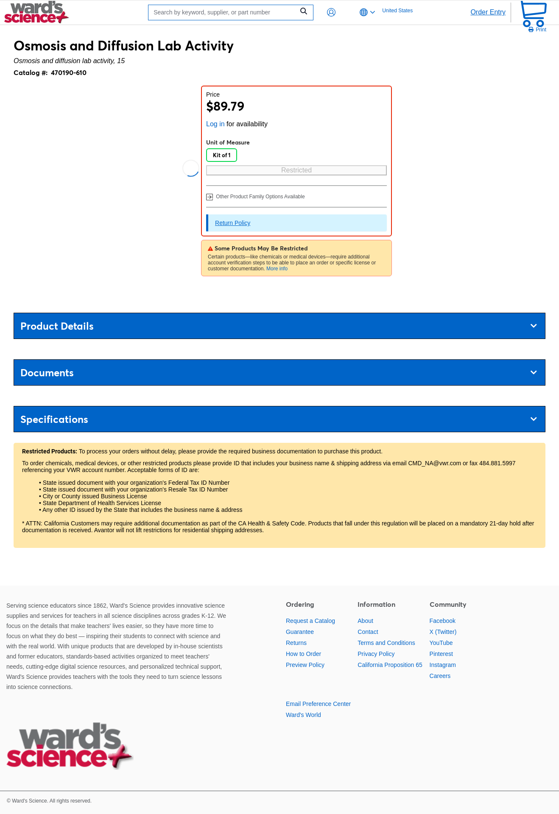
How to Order (303, 653)
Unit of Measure (228, 142)
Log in (215, 124)
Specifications (278, 419)
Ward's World (303, 714)
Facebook (443, 620)
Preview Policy (305, 664)
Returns (296, 642)
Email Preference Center (318, 703)
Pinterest (441, 653)
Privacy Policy (376, 653)
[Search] (223, 12)
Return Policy (232, 222)
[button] (331, 12)
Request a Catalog (310, 620)
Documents (278, 373)
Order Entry (488, 12)
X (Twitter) (443, 631)
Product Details (278, 326)
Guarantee (300, 631)
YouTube (441, 642)
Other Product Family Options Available (255, 197)
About (365, 620)
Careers (440, 675)
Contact (368, 631)
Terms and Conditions (386, 642)
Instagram (443, 664)
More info (277, 269)
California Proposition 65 (390, 664)
